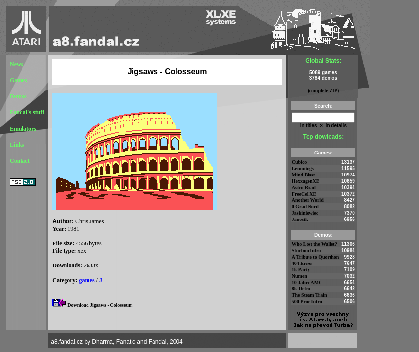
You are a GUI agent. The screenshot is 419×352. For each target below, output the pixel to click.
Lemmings (303, 168)
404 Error (302, 263)
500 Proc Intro (307, 301)
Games (18, 80)
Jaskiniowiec (305, 213)
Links (17, 144)
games (87, 280)
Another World (308, 200)
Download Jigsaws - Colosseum (99, 305)
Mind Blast (303, 174)
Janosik (300, 219)
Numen (299, 276)
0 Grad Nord (305, 206)
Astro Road (304, 187)
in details (335, 125)
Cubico (299, 162)
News (16, 64)
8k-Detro (301, 288)
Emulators (23, 128)
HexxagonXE (306, 181)
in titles (308, 125)
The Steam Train (309, 295)
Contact (20, 160)
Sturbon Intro (306, 250)
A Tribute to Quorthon (315, 257)
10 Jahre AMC (307, 282)
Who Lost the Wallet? (314, 244)
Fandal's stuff (27, 112)
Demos (18, 96)
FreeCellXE (304, 194)
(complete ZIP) (323, 90)
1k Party (301, 269)
